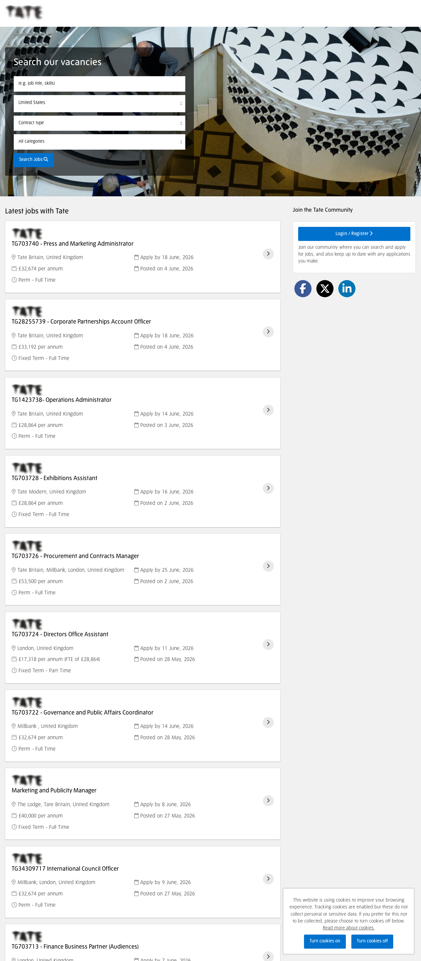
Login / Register (354, 233)
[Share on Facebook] (303, 288)
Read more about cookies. (349, 928)
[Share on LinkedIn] (346, 288)
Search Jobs (33, 159)
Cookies (12, 929)
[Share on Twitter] (325, 288)
